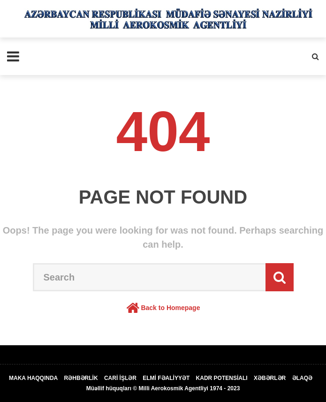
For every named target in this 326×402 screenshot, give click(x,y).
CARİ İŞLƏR (120, 378)
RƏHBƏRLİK (81, 378)
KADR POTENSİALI (222, 378)
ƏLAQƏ (302, 378)
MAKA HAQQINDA (33, 378)
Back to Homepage (170, 307)
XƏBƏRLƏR (270, 378)
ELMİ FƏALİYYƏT (166, 378)
